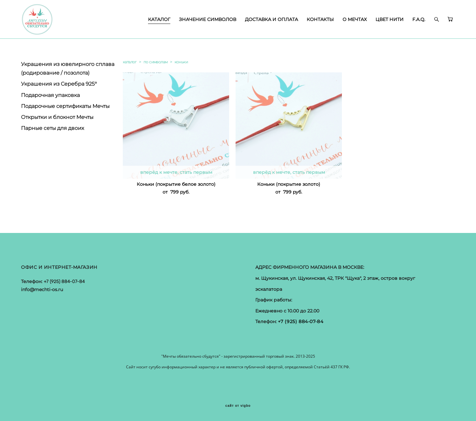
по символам (155, 61)
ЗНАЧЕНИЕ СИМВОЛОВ (207, 19)
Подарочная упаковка (50, 95)
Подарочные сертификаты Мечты (65, 106)
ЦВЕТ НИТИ (390, 19)
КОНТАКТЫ (320, 19)
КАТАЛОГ (159, 19)
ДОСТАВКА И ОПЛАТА (271, 19)
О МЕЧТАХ (355, 19)
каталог (130, 61)
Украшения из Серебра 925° (59, 84)
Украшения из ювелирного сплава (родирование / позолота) (67, 68)
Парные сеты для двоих (52, 128)
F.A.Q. (418, 19)
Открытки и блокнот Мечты (57, 117)
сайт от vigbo (237, 405)
